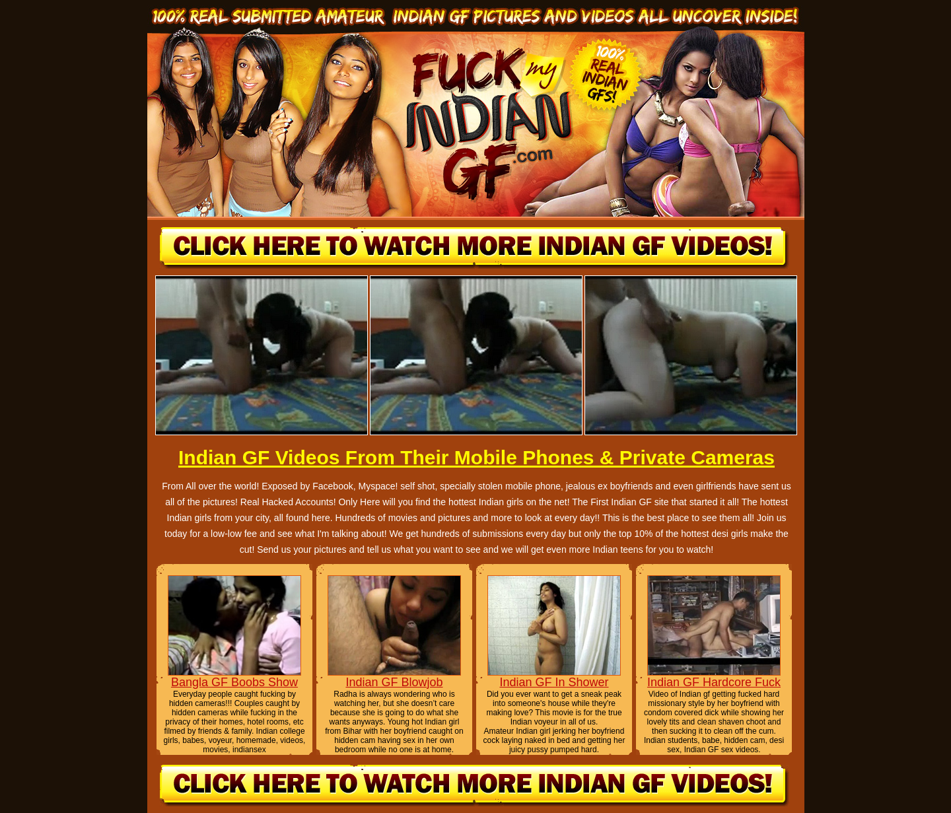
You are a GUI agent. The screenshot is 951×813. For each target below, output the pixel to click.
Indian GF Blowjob (393, 682)
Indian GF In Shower (553, 682)
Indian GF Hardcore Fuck (714, 682)
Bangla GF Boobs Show (234, 682)
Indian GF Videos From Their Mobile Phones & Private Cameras (476, 457)
